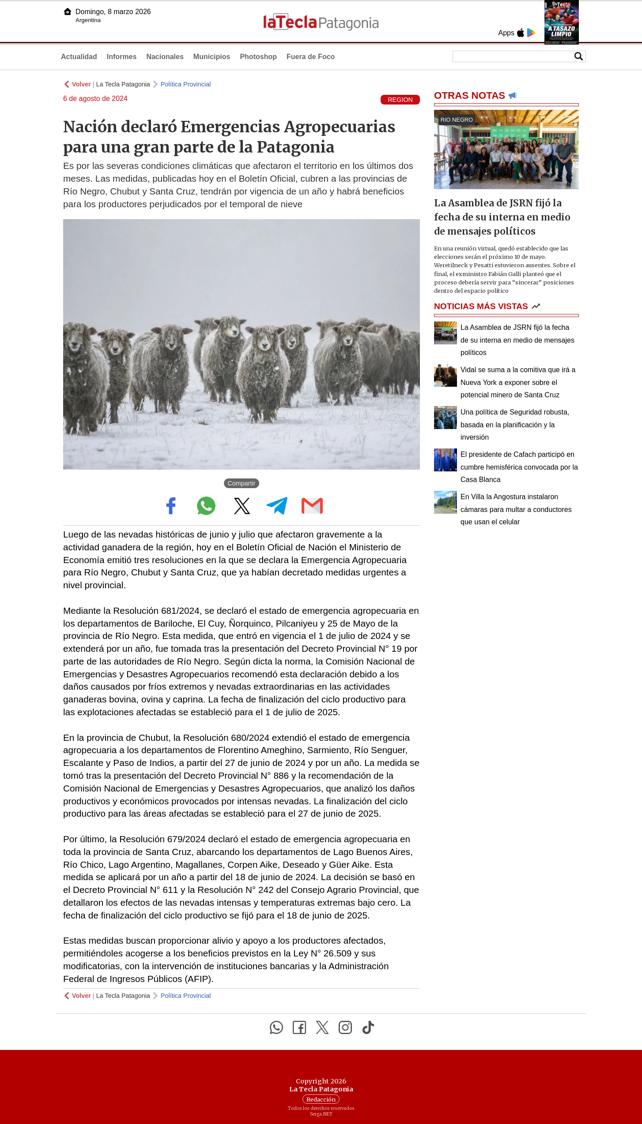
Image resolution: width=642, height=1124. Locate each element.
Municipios (211, 56)
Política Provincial (186, 84)
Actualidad (79, 56)
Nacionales (164, 56)
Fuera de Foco (311, 56)
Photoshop (258, 56)
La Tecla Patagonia (123, 84)
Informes (122, 56)
